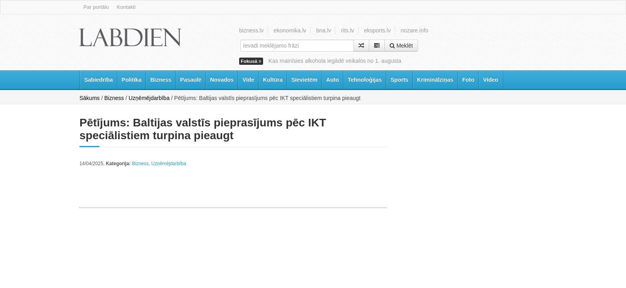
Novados (222, 79)
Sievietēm (304, 79)
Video (490, 79)
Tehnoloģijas (365, 79)
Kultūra (273, 79)
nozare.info (414, 30)
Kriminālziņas (435, 79)
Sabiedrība (98, 79)
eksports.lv (377, 30)
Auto (332, 79)
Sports (399, 79)
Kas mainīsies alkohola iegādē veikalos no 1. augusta (335, 61)
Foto (468, 79)
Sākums (89, 98)
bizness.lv (251, 30)
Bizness (160, 79)
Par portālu (96, 7)
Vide (248, 79)
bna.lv (323, 30)
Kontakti (126, 7)
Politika (132, 79)
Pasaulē (190, 79)
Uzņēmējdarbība (149, 98)
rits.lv (347, 30)
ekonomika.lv (289, 30)
